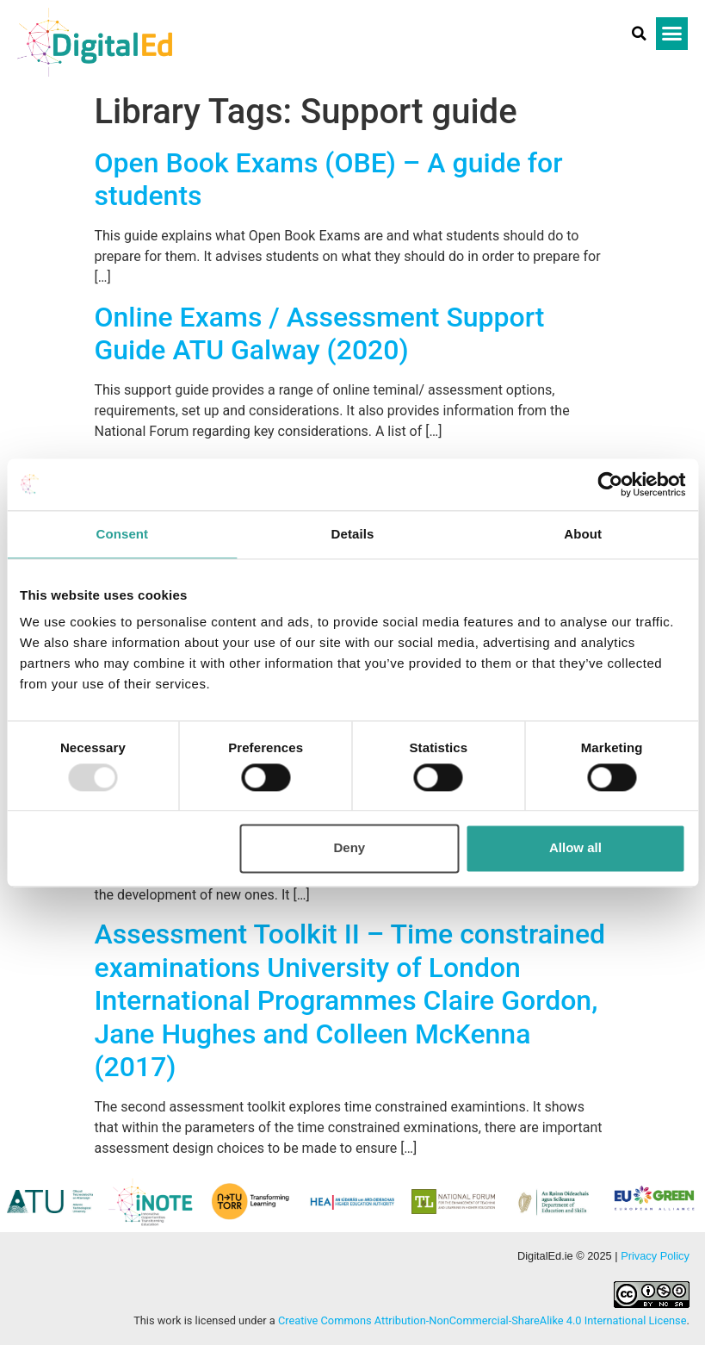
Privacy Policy (655, 1255)
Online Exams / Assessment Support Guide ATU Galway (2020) (320, 333)
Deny (350, 848)
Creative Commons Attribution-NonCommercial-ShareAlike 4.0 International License (482, 1320)
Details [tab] (352, 533)
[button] (639, 34)
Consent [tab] (122, 533)
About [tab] (583, 533)
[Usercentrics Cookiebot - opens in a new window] (610, 484)
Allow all (575, 848)
